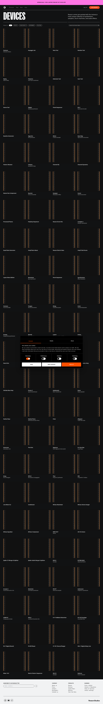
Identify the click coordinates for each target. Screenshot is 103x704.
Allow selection (51, 364)
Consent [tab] (31, 341)
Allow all (71, 364)
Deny (31, 364)
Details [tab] (51, 341)
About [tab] (72, 341)
